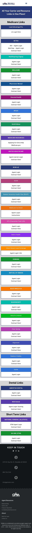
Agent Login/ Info (16, 253)
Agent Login (16, 61)
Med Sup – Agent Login (16, 48)
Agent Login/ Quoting (16, 406)
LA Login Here (16, 32)
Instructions (16, 215)
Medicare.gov (16, 145)
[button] (26, 3)
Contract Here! (16, 51)
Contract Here (16, 229)
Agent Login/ (16, 213)
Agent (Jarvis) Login (16, 157)
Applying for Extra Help (16, 143)
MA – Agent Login (16, 46)
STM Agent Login (16, 424)
